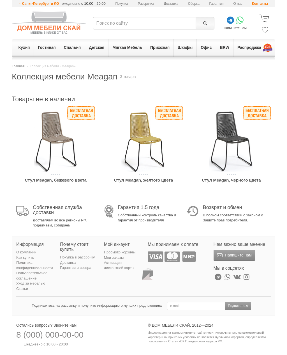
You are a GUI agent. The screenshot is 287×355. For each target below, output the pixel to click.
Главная (18, 66)
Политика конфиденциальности (34, 265)
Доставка (171, 4)
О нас (237, 4)
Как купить (25, 257)
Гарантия (216, 4)
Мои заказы (114, 257)
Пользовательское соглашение (31, 275)
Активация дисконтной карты (119, 265)
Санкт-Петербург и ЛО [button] (40, 4)
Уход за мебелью (30, 283)
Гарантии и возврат (76, 267)
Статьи (22, 289)
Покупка (121, 4)
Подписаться (238, 306)
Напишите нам (233, 255)
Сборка (194, 4)
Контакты (260, 4)
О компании (26, 252)
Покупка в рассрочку (77, 257)
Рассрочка (146, 4)
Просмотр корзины (120, 252)
